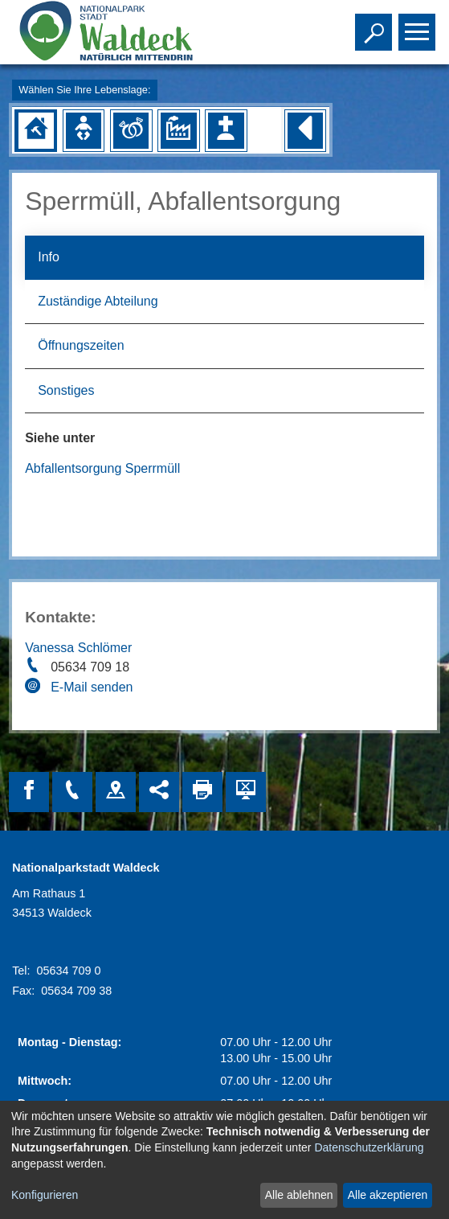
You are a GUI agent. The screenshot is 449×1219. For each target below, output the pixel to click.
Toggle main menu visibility (419, 25)
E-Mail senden (92, 687)
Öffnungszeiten (81, 345)
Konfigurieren (44, 1194)
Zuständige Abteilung (97, 301)
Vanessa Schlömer (78, 648)
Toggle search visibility (375, 25)
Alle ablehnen (299, 1194)
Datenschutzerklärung (368, 1147)
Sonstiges (66, 390)
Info (48, 257)
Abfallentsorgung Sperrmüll (102, 468)
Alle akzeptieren (388, 1194)
